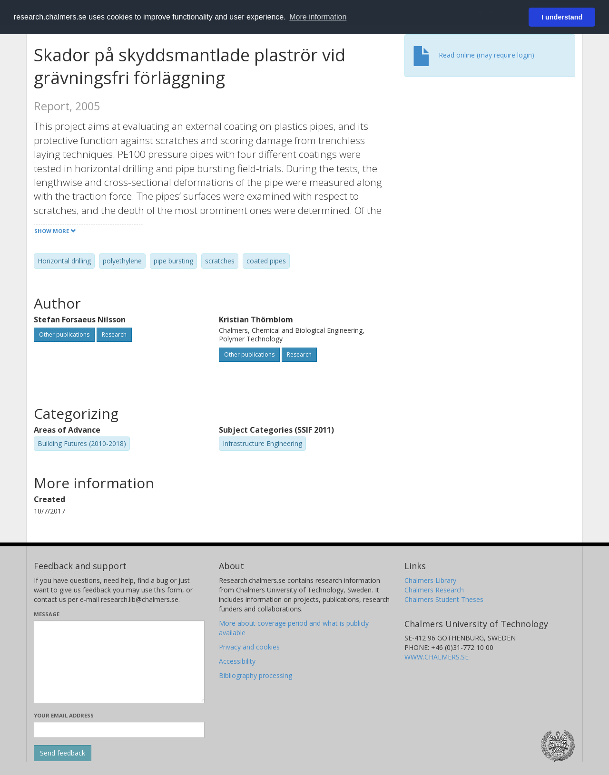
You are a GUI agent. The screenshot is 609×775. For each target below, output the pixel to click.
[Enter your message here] (119, 661)
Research (114, 334)
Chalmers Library (430, 580)
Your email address (64, 715)
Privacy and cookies (249, 646)
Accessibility (237, 661)
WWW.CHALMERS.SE (436, 656)
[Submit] (62, 753)
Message (46, 614)
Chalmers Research (434, 589)
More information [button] (317, 17)
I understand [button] (561, 17)
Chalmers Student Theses (443, 599)
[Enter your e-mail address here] (119, 730)
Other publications (64, 334)
